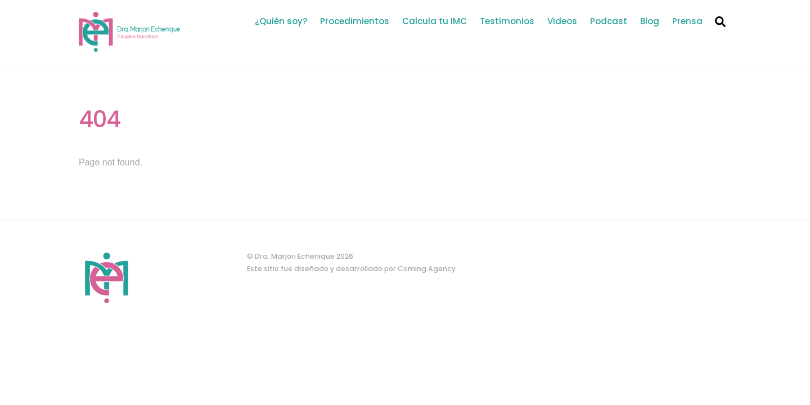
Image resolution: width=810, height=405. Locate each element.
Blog (649, 21)
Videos (562, 21)
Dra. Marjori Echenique (295, 256)
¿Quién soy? (281, 21)
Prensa (687, 21)
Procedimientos (354, 21)
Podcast (608, 21)
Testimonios (507, 21)
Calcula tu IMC (434, 21)
